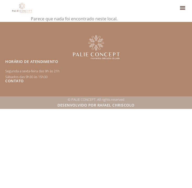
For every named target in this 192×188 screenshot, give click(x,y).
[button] (182, 8)
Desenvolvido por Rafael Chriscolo (96, 105)
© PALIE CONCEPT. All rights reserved (96, 99)
